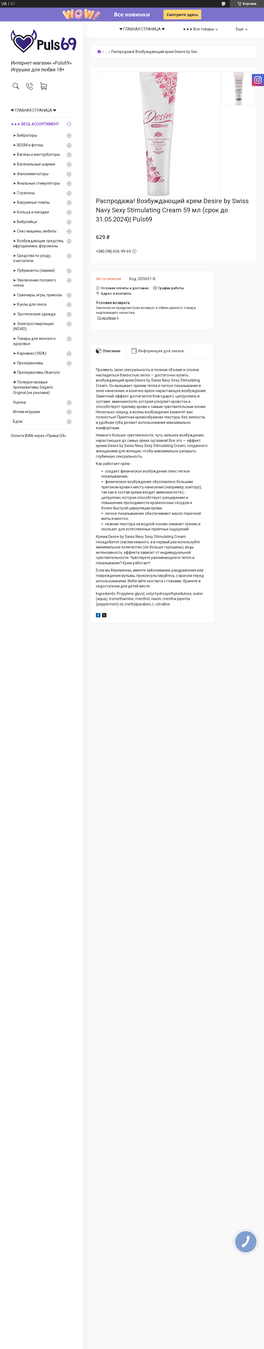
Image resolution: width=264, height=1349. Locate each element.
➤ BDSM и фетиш (28, 145)
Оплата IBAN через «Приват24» (38, 436)
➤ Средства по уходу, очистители (32, 258)
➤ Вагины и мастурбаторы (36, 154)
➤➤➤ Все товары (198, 29)
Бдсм (17, 421)
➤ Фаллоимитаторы (30, 174)
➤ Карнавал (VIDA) (29, 353)
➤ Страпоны (24, 193)
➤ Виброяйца (25, 222)
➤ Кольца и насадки (31, 212)
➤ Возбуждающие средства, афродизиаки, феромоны (38, 243)
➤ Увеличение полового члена (34, 283)
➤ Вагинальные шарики (34, 164)
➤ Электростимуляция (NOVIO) (33, 326)
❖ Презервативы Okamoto (36, 372)
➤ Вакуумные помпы (31, 202)
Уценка (19, 402)
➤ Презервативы (28, 363)
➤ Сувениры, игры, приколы (37, 295)
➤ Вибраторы (25, 135)
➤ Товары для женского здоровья (34, 341)
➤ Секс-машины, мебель (35, 231)
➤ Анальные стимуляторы (36, 183)
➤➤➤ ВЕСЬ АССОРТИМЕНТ (35, 124)
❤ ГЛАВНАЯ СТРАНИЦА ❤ (33, 110)
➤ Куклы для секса (29, 304)
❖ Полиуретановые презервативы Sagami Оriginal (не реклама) (33, 387)
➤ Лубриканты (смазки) (34, 270)
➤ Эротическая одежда (34, 314)
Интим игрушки (26, 412)
